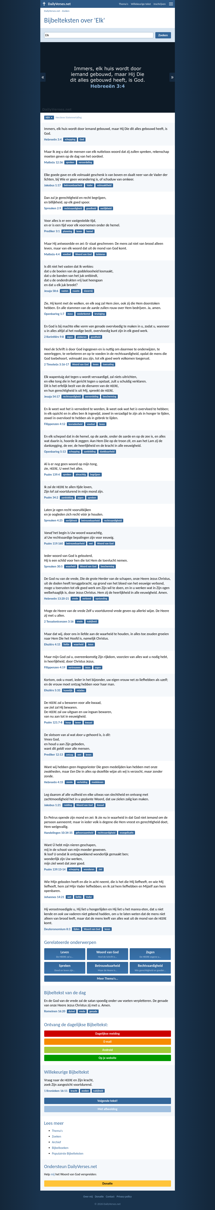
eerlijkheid (106, 208)
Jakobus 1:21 (52, 805)
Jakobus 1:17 (52, 185)
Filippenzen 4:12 (54, 424)
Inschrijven (160, 4)
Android (107, 1050)
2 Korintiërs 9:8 (54, 337)
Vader (90, 185)
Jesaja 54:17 (52, 396)
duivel (71, 1011)
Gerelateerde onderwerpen (70, 942)
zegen (70, 336)
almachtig (81, 474)
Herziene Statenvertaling (69, 117)
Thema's (123, 4)
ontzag (69, 754)
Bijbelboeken (60, 1148)
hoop (68, 722)
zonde (69, 782)
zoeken (85, 1090)
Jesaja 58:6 (51, 291)
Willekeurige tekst (141, 4)
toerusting (108, 364)
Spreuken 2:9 (52, 208)
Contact (110, 1196)
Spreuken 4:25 (53, 520)
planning (67, 231)
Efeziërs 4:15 (52, 644)
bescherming (109, 396)
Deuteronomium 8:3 (57, 929)
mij (53, 1174)
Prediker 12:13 (53, 754)
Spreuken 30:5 (53, 566)
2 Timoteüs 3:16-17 (56, 364)
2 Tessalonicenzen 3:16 (59, 621)
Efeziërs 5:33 (52, 690)
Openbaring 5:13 (55, 451)
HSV (49, 117)
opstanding (101, 598)
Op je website (107, 1058)
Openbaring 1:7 (54, 314)
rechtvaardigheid (73, 208)
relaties (81, 690)
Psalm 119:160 (53, 543)
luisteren (100, 254)
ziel (100, 869)
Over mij (88, 1196)
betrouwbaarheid (73, 185)
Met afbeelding (107, 1109)
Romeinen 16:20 (54, 1011)
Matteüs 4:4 (52, 254)
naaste (76, 290)
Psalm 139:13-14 (55, 869)
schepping (70, 139)
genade (93, 1011)
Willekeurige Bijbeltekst (66, 1072)
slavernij (88, 290)
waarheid (71, 566)
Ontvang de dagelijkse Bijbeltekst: (76, 1024)
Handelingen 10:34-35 (58, 833)
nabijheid (92, 621)
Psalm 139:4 (52, 474)
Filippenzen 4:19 (54, 667)
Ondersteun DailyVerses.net (70, 1166)
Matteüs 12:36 (53, 162)
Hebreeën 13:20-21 (56, 598)
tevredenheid (75, 424)
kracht (74, 1090)
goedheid (91, 208)
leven (79, 231)
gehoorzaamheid (84, 832)
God (82, 139)
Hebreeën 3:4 (53, 139)
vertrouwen (74, 667)
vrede (75, 598)
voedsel (67, 254)
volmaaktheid (104, 185)
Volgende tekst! (107, 1101)
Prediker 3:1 (52, 231)
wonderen (89, 869)
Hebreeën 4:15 (53, 782)
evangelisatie (126, 832)
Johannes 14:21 (54, 897)
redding (68, 805)
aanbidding (90, 451)
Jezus (70, 313)
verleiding (82, 782)
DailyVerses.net (52, 10)
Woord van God (83, 254)
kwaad (88, 722)
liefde (66, 644)
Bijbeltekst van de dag (65, 992)
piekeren (81, 336)
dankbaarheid (107, 451)
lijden (76, 929)
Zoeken (65, 10)
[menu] (171, 5)
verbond (86, 598)
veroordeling (85, 162)
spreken (70, 162)
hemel (89, 231)
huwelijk (67, 690)
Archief (56, 1142)
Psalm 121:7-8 (53, 722)
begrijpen (95, 474)
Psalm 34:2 (51, 497)
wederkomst (83, 313)
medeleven (97, 782)
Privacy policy (124, 1196)
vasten (64, 290)
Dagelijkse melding (107, 1033)
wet (91, 543)
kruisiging (99, 313)
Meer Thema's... (107, 978)
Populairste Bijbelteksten (68, 1153)
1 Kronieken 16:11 (55, 1091)
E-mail (107, 1041)
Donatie (107, 1183)
